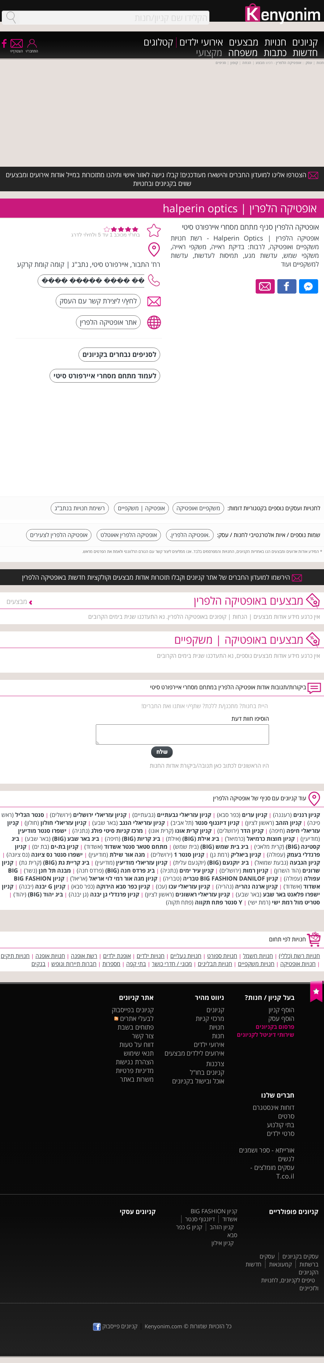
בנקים (38, 964)
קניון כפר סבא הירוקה (123, 886)
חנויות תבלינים (215, 964)
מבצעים (244, 42)
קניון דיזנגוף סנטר (217, 823)
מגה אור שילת (127, 855)
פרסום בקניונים (275, 1027)
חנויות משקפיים (256, 964)
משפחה (243, 53)
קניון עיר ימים (196, 870)
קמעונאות (280, 1264)
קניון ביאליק (246, 855)
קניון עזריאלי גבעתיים (184, 815)
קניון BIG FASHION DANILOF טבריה (230, 878)
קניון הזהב (289, 823)
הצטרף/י (16, 49)
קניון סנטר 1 (189, 855)
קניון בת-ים (64, 847)
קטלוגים (158, 42)
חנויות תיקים (15, 956)
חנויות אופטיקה (298, 964)
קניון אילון (223, 1243)
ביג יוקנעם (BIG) (228, 862)
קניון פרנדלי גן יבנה (114, 894)
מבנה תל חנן (55, 870)
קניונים (305, 42)
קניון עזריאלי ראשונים (202, 894)
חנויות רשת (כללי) (299, 956)
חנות (218, 1035)
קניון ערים (254, 815)
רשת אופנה (84, 956)
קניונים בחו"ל (207, 1072)
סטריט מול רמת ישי (296, 902)
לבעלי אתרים (134, 1018)
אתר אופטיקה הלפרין (108, 322)
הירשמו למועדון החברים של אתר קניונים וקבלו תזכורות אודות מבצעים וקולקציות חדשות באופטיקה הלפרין (162, 577)
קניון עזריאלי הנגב (142, 823)
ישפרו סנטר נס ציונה (57, 855)
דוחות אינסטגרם (273, 1107)
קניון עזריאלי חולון (63, 823)
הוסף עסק (281, 1018)
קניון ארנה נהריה (256, 886)
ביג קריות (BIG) (141, 839)
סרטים (286, 1116)
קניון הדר (252, 831)
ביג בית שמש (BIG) (224, 847)
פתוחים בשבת (136, 1027)
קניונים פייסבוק (115, 1326)
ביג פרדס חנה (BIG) (130, 870)
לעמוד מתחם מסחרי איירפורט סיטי (105, 375)
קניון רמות (255, 870)
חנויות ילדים (151, 956)
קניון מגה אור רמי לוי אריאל (123, 878)
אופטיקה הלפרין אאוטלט (129, 535)
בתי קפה (136, 964)
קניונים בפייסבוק (133, 1009)
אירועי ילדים (201, 42)
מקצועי (209, 53)
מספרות (111, 964)
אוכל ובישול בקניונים (198, 1081)
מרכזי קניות (210, 1018)
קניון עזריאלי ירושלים (100, 815)
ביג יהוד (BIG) (45, 894)
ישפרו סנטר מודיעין (42, 831)
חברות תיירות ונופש (74, 964)
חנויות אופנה (50, 956)
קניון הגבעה (305, 862)
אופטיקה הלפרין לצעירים (59, 535)
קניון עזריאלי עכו (189, 886)
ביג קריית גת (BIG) (66, 862)
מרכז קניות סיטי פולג (117, 831)
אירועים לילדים (205, 1053)
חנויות (275, 42)
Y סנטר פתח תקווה (218, 902)
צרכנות (215, 1063)
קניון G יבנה (50, 886)
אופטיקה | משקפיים (141, 508)
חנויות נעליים (185, 956)
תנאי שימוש (139, 1053)
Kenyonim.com (163, 1326)
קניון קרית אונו (193, 831)
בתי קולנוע (280, 1124)
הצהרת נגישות (135, 1061)
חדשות (305, 53)
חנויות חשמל (258, 956)
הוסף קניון (281, 1009)
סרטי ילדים (280, 1133)
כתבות (275, 53)
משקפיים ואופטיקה (198, 508)
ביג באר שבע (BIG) (75, 839)
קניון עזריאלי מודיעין (141, 862)
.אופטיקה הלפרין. (190, 535)
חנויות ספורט (222, 956)
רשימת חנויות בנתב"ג (80, 508)
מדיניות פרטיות (135, 1070)
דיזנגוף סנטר (200, 1219)
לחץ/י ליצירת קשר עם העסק (98, 301)
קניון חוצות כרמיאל (271, 839)
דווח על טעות (136, 1044)
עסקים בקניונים (300, 1256)
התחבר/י (32, 49)
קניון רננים (306, 815)
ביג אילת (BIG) (200, 839)
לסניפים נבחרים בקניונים (119, 354)
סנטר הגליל (29, 815)
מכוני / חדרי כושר (172, 964)
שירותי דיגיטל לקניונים (265, 1035)
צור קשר (143, 1035)
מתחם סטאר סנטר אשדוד (135, 847)
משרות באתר (137, 1079)
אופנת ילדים (117, 956)
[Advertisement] (266, 440)
